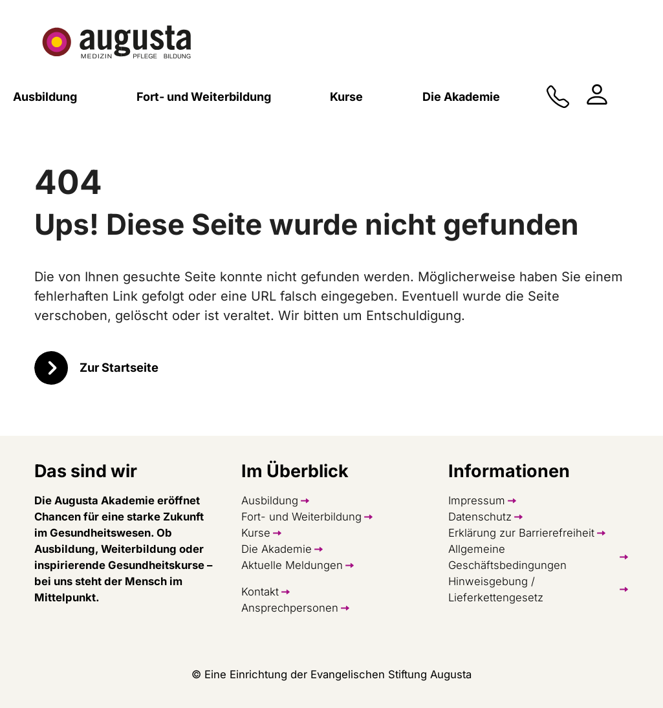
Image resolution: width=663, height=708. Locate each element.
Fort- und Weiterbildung (301, 516)
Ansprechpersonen (289, 607)
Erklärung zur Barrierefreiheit (521, 532)
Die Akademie (276, 548)
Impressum (476, 500)
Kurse (255, 532)
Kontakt (260, 591)
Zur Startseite (119, 367)
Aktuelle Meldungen (292, 565)
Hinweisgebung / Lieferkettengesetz (495, 589)
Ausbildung (269, 500)
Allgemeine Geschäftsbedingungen (507, 557)
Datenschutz (480, 516)
